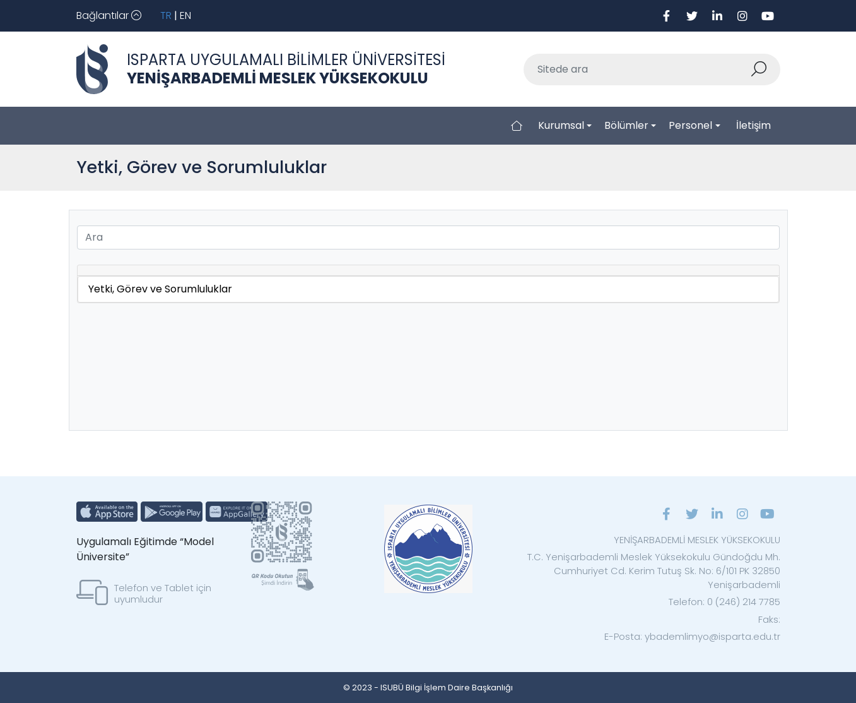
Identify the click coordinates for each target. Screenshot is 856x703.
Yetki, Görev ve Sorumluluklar (160, 289)
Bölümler (626, 125)
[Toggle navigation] (108, 15)
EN (185, 15)
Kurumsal (561, 125)
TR (166, 15)
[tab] (428, 270)
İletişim (753, 125)
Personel (690, 125)
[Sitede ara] (637, 69)
